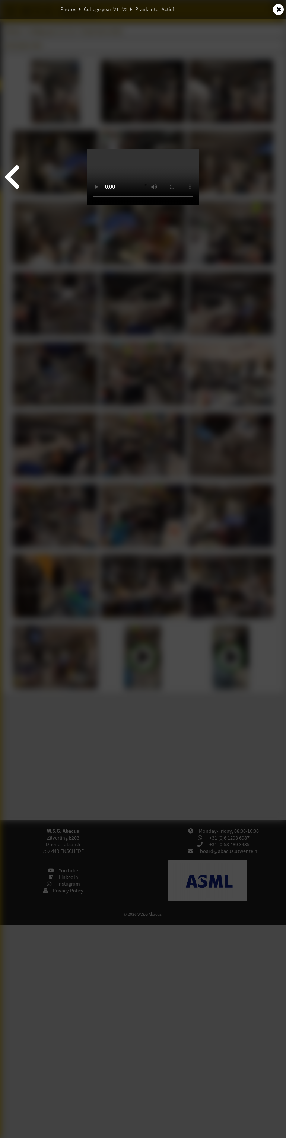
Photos (68, 9)
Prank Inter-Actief (154, 9)
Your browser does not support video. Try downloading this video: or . (143, 177)
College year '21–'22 (106, 9)
